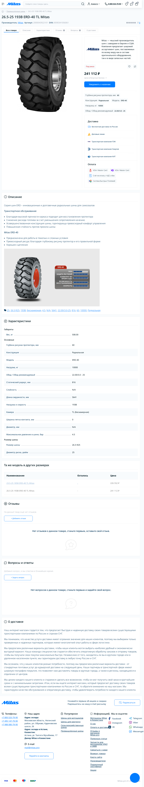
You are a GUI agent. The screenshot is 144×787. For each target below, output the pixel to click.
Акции (93, 770)
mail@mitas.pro (32, 747)
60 (78, 310)
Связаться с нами (99, 749)
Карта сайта (96, 757)
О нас (93, 723)
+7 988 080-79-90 (10, 724)
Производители (98, 760)
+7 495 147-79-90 (10, 721)
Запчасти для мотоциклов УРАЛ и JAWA (99, 744)
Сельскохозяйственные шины (72, 726)
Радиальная (94, 310)
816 (74, 310)
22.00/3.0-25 (64, 310)
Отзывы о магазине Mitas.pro (95, 733)
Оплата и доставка (99, 727)
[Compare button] (135, 66)
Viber (133, 722)
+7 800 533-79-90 (10, 717)
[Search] (82, 4)
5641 (54, 310)
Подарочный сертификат (96, 765)
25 (8, 310)
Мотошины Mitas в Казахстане (98, 719)
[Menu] (3, 4)
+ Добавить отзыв (18, 518)
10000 (83, 310)
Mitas (20, 22)
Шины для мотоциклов (72, 718)
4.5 (43, 310)
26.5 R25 (15, 310)
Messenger (136, 731)
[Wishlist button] (129, 66)
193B (23, 310)
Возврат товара (98, 753)
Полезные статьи (98, 738)
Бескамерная (34, 310)
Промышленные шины (15, 11)
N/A (48, 310)
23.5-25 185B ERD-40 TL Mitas (20, 483)
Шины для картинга (70, 721)
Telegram (135, 718)
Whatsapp (136, 727)
